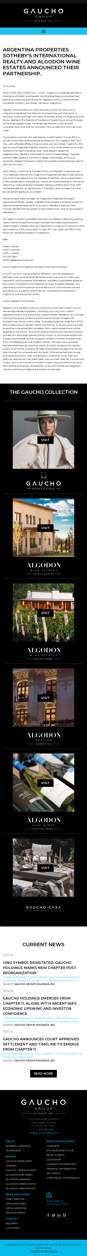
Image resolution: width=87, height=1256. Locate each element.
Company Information (61, 1164)
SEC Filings (53, 1173)
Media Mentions (16, 1208)
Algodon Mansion (18, 1179)
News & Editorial (18, 1194)
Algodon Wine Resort (21, 1188)
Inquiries (12, 1223)
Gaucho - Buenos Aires (21, 1170)
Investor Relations (60, 1141)
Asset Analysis (15, 1199)
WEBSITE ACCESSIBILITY (43, 1251)
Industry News (15, 1212)
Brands (11, 1156)
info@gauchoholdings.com (44, 1132)
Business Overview (18, 1145)
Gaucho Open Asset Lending (19, 1163)
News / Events (55, 1155)
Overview (52, 1145)
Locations (13, 1227)
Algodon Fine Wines (19, 1174)
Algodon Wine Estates (21, 1183)
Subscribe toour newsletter (57, 1203)
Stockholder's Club (60, 1150)
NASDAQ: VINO (68, 1244)
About (10, 1141)
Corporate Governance (63, 1177)
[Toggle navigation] (43, 31)
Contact (12, 1218)
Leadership (13, 1150)
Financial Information (61, 1168)
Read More (43, 1073)
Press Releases (16, 1203)
